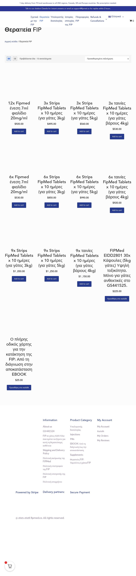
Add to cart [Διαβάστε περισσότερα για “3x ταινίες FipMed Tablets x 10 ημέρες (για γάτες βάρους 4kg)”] (117, 136)
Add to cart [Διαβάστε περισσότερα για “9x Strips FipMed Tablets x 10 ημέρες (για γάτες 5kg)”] (51, 278)
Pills (72, 439)
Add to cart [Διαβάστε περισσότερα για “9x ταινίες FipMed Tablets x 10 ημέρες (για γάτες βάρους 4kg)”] (84, 284)
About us (47, 426)
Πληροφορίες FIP (84, 19)
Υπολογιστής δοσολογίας (60, 19)
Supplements (76, 454)
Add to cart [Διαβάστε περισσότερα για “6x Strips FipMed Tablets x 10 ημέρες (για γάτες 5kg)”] (84, 205)
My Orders (102, 435)
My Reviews (103, 440)
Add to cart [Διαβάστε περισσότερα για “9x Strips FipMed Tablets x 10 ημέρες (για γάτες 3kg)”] (19, 278)
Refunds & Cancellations (100, 19)
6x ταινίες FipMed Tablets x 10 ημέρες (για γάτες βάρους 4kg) (117, 187)
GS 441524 (48, 431)
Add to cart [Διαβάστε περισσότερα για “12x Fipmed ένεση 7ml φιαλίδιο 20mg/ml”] (19, 131)
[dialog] (131, 570)
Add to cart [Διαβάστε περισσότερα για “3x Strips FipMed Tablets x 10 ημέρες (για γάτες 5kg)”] (84, 131)
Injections (75, 434)
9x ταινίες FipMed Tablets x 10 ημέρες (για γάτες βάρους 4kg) (84, 261)
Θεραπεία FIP (48, 19)
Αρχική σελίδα (11, 42)
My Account (103, 426)
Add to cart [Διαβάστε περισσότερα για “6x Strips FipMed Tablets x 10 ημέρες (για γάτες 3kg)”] (51, 205)
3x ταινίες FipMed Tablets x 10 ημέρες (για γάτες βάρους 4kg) (117, 113)
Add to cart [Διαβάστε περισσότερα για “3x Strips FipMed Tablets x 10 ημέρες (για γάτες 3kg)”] (51, 131)
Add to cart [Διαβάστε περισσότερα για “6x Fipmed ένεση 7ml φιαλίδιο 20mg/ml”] (19, 205)
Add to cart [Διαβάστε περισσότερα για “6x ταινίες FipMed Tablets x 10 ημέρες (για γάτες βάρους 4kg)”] (117, 210)
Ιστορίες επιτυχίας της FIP (72, 21)
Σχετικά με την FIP (38, 21)
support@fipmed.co (82, 9)
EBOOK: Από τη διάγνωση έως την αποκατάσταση (78, 447)
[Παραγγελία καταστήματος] (107, 59)
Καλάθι (100, 431)
